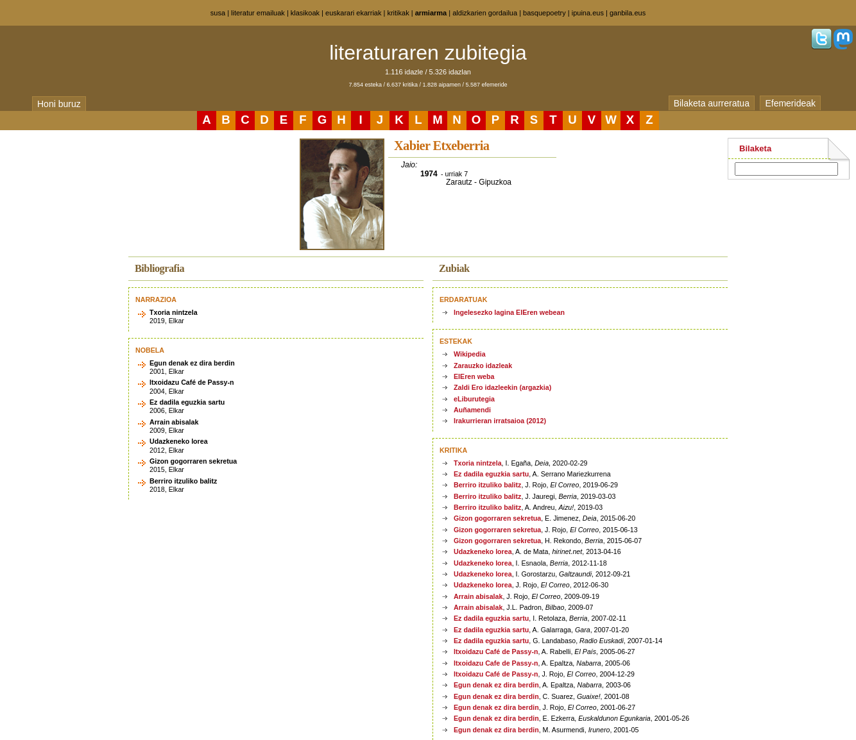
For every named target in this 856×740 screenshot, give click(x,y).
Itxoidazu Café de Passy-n (496, 651)
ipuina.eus (588, 13)
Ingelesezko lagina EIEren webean (509, 312)
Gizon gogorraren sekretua (497, 518)
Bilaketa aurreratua (711, 103)
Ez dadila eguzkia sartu (491, 474)
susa (217, 13)
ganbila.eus (628, 13)
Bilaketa (755, 148)
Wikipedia (470, 354)
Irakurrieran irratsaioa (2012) (500, 421)
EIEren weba (474, 376)
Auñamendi (472, 410)
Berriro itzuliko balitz (487, 485)
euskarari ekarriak (353, 13)
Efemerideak (790, 103)
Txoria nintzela (478, 463)
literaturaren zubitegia (428, 52)
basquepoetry (544, 13)
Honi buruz (59, 104)
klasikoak (305, 13)
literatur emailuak (258, 13)
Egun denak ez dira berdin (496, 685)
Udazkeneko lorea (483, 551)
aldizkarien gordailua (484, 13)
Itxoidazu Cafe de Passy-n (496, 663)
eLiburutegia (474, 399)
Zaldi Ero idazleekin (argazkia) (502, 387)
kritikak (398, 13)
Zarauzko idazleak (483, 365)
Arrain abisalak (478, 596)
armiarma (431, 13)
